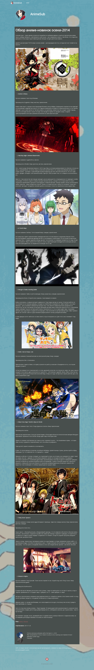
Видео (21, 621)
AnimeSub (16, 2)
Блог (27, 3)
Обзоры (25, 621)
